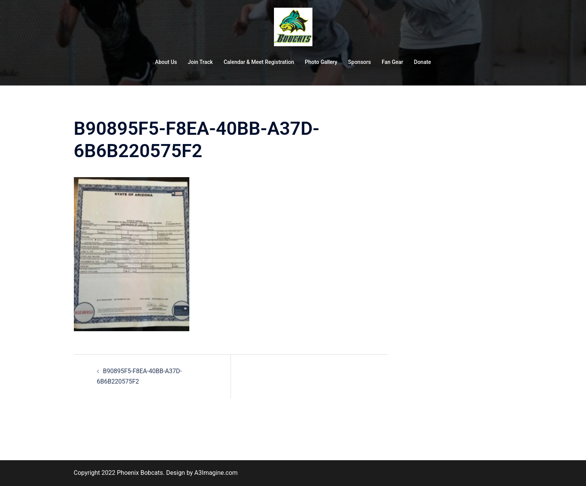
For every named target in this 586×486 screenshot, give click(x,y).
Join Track (200, 62)
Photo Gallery (321, 62)
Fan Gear (392, 62)
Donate (422, 62)
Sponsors (359, 62)
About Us (166, 62)
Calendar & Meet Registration (259, 62)
